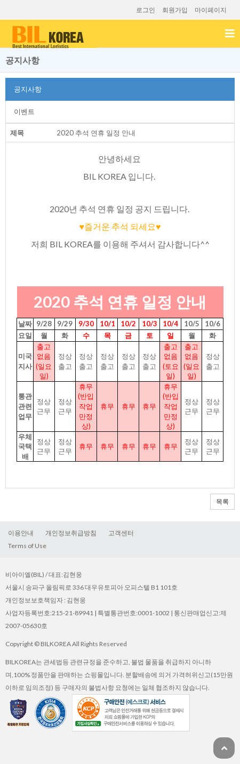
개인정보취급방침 (71, 533)
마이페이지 (211, 10)
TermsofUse (27, 546)
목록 (222, 501)
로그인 (145, 10)
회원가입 (175, 10)
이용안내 (21, 533)
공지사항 (28, 89)
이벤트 (24, 111)
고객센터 (121, 533)
